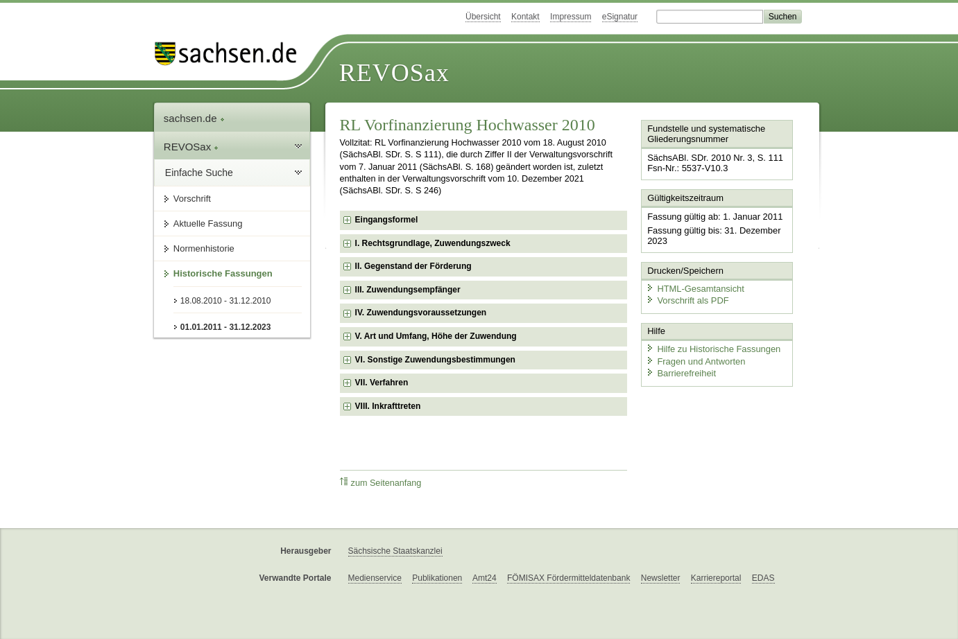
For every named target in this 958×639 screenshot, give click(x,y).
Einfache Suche (199, 172)
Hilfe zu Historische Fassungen (712, 348)
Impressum (570, 16)
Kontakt (525, 16)
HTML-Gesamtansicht (694, 288)
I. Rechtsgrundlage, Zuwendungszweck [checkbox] (433, 243)
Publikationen (437, 578)
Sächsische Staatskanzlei (395, 551)
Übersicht (483, 16)
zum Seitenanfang (381, 483)
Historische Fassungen (223, 273)
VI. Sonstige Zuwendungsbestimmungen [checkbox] (435, 360)
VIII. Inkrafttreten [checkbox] (388, 406)
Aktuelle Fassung (208, 223)
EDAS (763, 578)
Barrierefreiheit (680, 372)
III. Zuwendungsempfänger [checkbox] (408, 290)
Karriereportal (716, 578)
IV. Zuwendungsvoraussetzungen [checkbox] (421, 312)
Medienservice (375, 578)
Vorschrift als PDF (687, 300)
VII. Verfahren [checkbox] (382, 382)
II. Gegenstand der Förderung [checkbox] (413, 266)
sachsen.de (194, 118)
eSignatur (620, 16)
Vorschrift (192, 198)
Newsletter (661, 578)
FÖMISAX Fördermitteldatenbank (568, 578)
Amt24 (484, 578)
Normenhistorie (203, 248)
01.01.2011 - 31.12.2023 (225, 327)
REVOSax (394, 73)
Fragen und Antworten (695, 360)
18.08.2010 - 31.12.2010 (225, 301)
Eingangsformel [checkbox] (386, 220)
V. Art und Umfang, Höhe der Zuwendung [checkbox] (436, 336)
